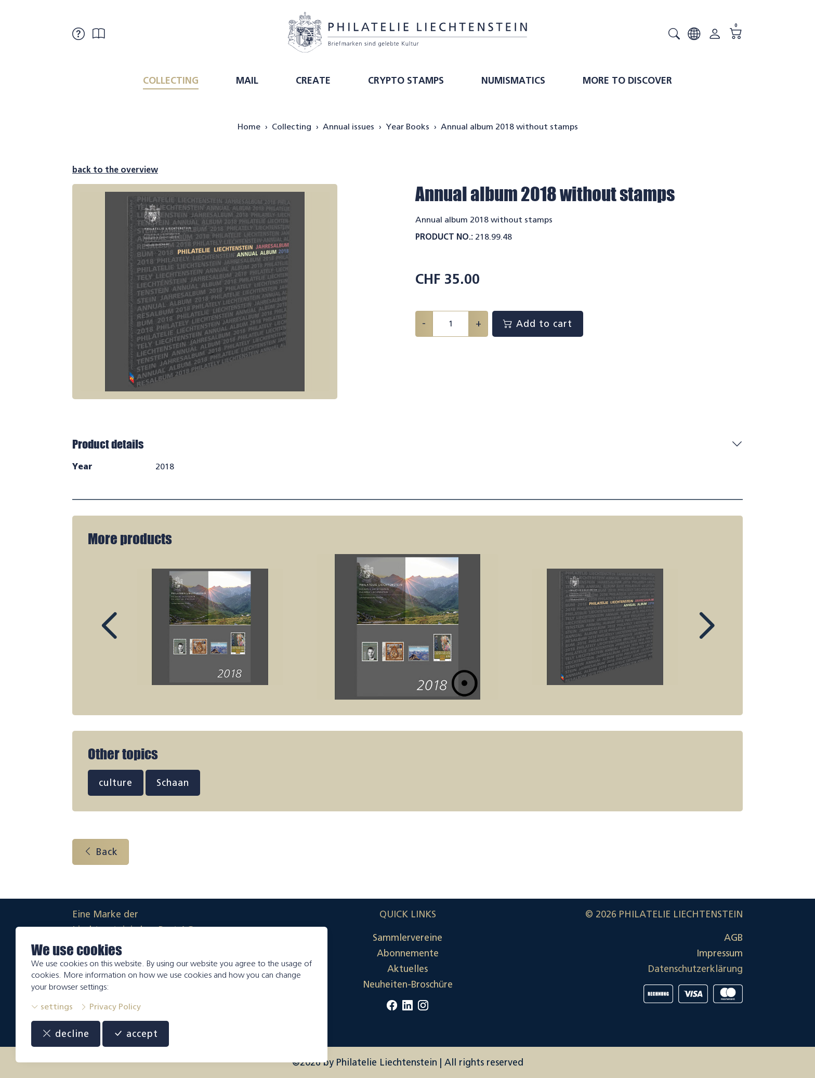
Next (682, 635)
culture (116, 782)
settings (52, 1006)
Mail (247, 80)
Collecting (171, 80)
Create (313, 80)
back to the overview (115, 170)
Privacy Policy (110, 1006)
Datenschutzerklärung (695, 969)
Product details (107, 444)
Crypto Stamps (406, 80)
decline (65, 1034)
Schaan (172, 782)
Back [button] (100, 852)
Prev (132, 635)
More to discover (627, 80)
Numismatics (513, 80)
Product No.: (444, 237)
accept (135, 1034)
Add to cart (537, 324)
